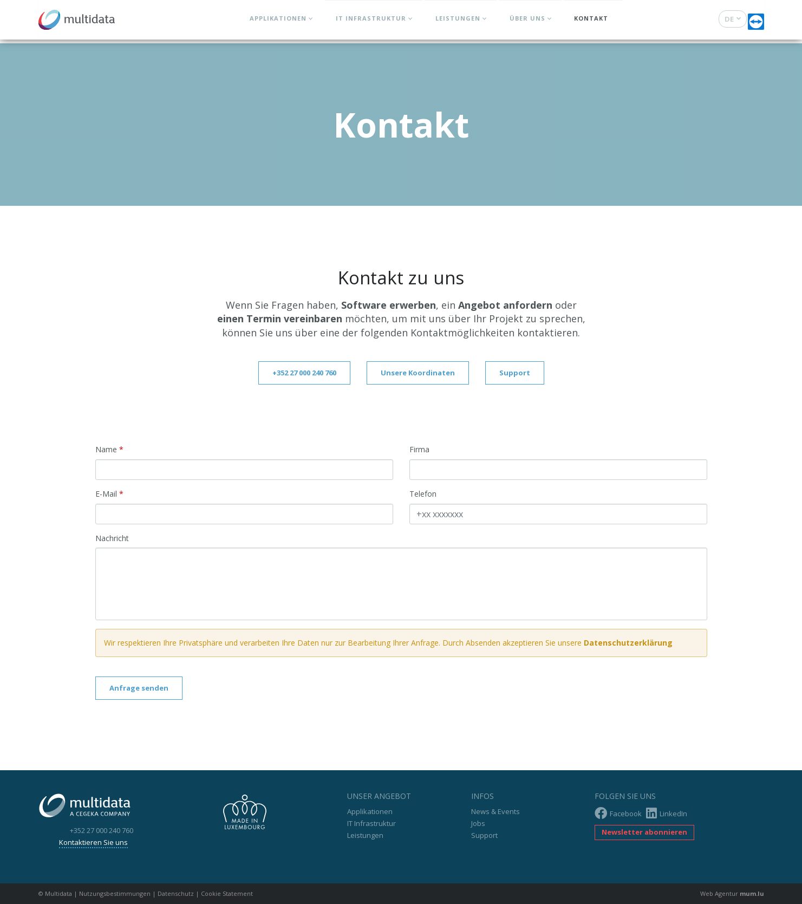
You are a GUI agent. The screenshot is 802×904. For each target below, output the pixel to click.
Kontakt (591, 22)
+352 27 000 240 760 (304, 373)
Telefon (422, 494)
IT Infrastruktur (370, 22)
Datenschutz (176, 893)
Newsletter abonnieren (644, 832)
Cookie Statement (227, 893)
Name (106, 449)
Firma (419, 449)
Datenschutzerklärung (628, 643)
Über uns (527, 22)
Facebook (618, 813)
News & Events (495, 811)
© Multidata (55, 893)
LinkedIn (666, 813)
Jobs (478, 823)
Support (514, 373)
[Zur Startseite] (80, 19)
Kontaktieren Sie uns (104, 842)
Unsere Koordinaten (418, 373)
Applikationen (277, 22)
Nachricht (112, 538)
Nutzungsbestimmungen (115, 893)
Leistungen (457, 22)
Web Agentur (719, 893)
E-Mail (106, 494)
